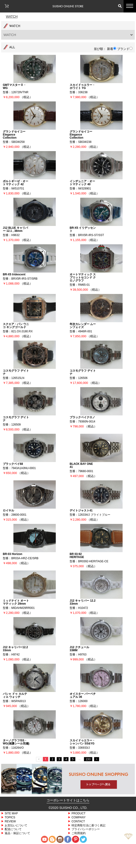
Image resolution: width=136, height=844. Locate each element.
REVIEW (10, 821)
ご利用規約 (79, 833)
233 (88, 759)
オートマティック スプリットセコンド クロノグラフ (83, 277)
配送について (13, 829)
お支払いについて (16, 825)
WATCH (10, 34)
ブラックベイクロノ (82, 417)
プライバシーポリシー (86, 829)
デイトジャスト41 (81, 510)
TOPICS (10, 817)
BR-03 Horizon (12, 554)
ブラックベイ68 (13, 463)
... (80, 759)
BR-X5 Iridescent (14, 274)
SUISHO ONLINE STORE (68, 6)
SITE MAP (11, 813)
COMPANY (79, 817)
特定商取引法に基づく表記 (88, 825)
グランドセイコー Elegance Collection (14, 134)
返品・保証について (17, 833)
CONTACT (78, 821)
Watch (12, 16)
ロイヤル (8, 510)
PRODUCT (78, 813)
